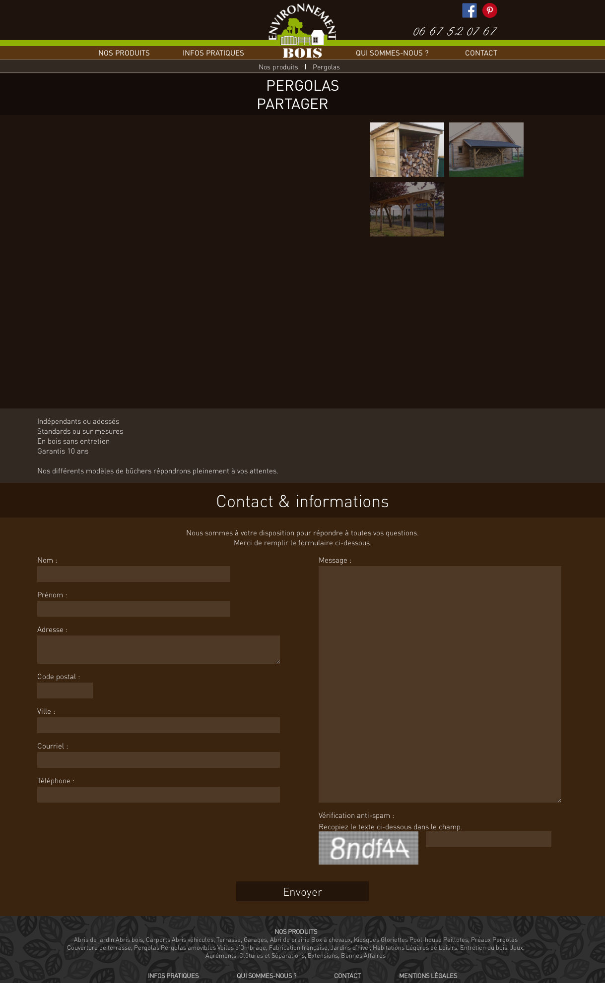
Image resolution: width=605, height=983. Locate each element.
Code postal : (58, 676)
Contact (481, 53)
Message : (335, 560)
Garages (255, 939)
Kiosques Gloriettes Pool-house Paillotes (411, 939)
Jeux (516, 947)
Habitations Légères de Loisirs (415, 947)
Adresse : (52, 629)
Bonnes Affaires (363, 955)
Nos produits (124, 53)
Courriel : (52, 746)
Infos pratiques (213, 53)
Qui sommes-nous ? (392, 53)
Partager (293, 103)
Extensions (323, 955)
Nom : (47, 560)
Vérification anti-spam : (356, 815)
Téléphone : (55, 780)
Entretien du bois (483, 947)
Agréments (220, 955)
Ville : (46, 711)
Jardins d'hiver (350, 947)
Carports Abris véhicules (179, 939)
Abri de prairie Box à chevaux (310, 939)
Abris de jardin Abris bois (108, 939)
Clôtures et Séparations (272, 955)
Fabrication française (298, 947)
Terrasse (228, 939)
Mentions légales (428, 976)
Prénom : (52, 594)
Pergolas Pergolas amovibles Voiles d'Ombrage (200, 947)
